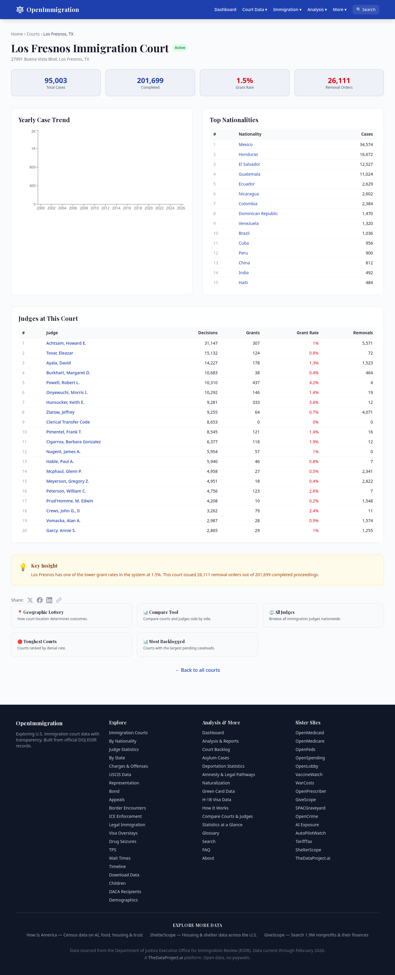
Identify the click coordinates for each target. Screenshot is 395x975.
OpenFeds (306, 749)
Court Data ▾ (254, 9)
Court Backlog (216, 749)
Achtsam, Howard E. (66, 343)
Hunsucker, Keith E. (65, 402)
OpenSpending (310, 758)
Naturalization (216, 783)
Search (208, 841)
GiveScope (306, 799)
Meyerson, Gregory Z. (67, 481)
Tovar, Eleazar (59, 353)
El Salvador (249, 164)
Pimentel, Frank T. (64, 432)
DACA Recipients (125, 891)
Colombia (248, 203)
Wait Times (120, 858)
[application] (102, 172)
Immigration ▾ (287, 9)
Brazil (244, 233)
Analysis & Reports (220, 741)
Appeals (117, 799)
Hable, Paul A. (60, 461)
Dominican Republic (258, 213)
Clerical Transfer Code (68, 422)
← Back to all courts (197, 670)
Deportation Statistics (223, 766)
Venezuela (249, 223)
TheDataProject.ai (313, 858)
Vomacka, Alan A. (63, 520)
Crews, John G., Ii (63, 510)
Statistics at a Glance (222, 824)
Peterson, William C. (66, 491)
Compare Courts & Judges (227, 816)
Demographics (123, 900)
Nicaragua (249, 194)
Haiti (243, 282)
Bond (114, 791)
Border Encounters (127, 808)
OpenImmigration (47, 9)
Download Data (124, 875)
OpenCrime (307, 816)
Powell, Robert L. (63, 382)
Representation (124, 783)
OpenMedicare (310, 741)
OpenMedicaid (310, 732)
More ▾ (340, 9)
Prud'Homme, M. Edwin (69, 501)
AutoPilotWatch (311, 833)
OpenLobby (307, 766)
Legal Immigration (127, 824)
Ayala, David (58, 363)
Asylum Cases (215, 758)
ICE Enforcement (125, 816)
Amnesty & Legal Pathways (228, 774)
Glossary (210, 833)
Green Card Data (218, 791)
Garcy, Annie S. (61, 530)
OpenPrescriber (311, 791)
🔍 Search (366, 9)
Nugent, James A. (63, 451)
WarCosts (305, 783)
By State (117, 758)
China (244, 263)
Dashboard (225, 9)
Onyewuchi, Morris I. (67, 392)
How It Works (215, 808)
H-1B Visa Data (216, 799)
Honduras (248, 154)
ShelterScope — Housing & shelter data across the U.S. (203, 935)
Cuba (244, 243)
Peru (243, 253)
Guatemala (249, 174)
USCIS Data (120, 774)
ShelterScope (308, 850)
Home (17, 34)
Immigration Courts (128, 732)
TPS (112, 850)
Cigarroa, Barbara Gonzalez (73, 441)
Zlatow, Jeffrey (60, 412)
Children (117, 883)
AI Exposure (307, 824)
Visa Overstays (123, 833)
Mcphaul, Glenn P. (64, 471)
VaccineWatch (309, 774)
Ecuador (247, 184)
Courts (33, 34)
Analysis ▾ (317, 9)
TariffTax (304, 841)
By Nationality (122, 741)
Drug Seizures (122, 841)
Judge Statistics (124, 749)
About (208, 858)
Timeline (117, 866)
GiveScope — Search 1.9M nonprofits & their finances (316, 935)
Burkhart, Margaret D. (68, 372)
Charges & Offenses (128, 766)
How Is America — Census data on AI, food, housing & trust (85, 935)
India (244, 272)
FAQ (206, 850)
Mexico (246, 144)
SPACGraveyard (310, 808)
